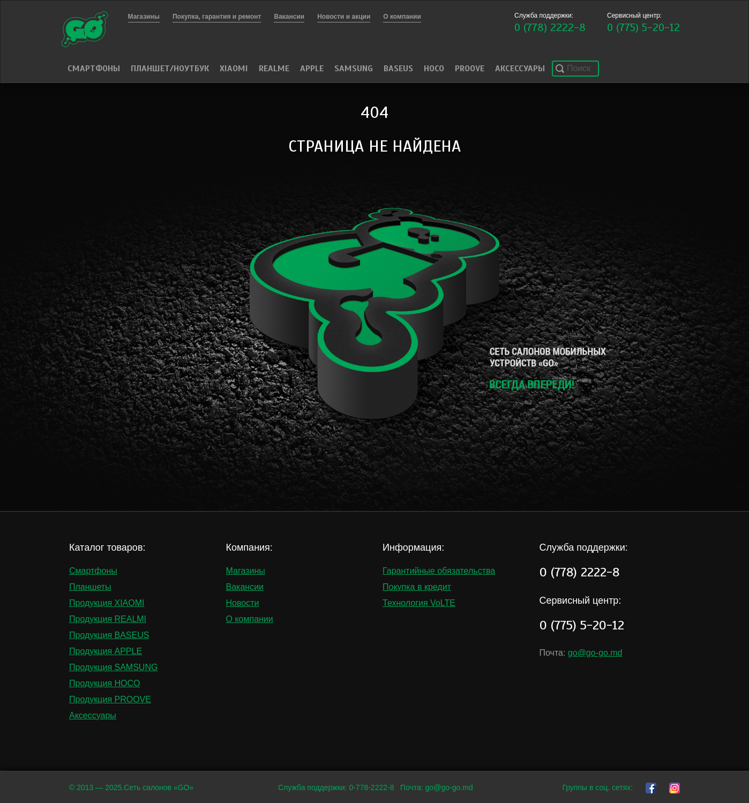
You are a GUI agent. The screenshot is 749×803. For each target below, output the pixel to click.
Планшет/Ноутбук (170, 68)
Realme (274, 68)
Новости (242, 602)
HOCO (434, 68)
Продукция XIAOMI (107, 602)
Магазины (245, 570)
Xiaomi (234, 68)
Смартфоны (94, 68)
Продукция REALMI (107, 619)
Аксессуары (520, 68)
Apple (312, 68)
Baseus (398, 68)
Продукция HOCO (104, 683)
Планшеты (90, 586)
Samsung (353, 68)
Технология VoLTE (419, 602)
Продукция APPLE (105, 651)
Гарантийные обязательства (439, 570)
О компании (249, 619)
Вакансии (245, 586)
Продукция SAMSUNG (113, 667)
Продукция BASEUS (109, 635)
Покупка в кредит (417, 586)
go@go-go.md (595, 652)
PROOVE (469, 68)
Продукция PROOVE (110, 699)
